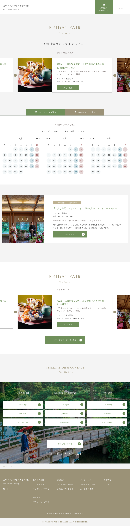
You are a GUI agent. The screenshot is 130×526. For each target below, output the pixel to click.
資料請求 (22, 414)
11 (32, 155)
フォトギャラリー (87, 484)
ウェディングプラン (41, 489)
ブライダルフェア (40, 484)
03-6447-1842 (70, 454)
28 (10, 172)
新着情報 (107, 480)
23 (21, 166)
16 (21, 161)
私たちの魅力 (38, 480)
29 (15, 172)
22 (15, 166)
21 (10, 166)
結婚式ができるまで (65, 489)
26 (37, 166)
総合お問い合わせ (65, 444)
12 (37, 155)
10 (26, 155)
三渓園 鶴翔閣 (52, 514)
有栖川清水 (78, 514)
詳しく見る (68, 88)
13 (5, 161)
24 (26, 166)
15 (15, 161)
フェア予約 (22, 405)
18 (32, 161)
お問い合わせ (22, 422)
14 (10, 161)
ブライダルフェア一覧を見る (65, 340)
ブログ (106, 484)
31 (81, 172)
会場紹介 (60, 480)
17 (26, 161)
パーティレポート (87, 480)
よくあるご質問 (86, 489)
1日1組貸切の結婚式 (65, 484)
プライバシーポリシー (42, 502)
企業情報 (36, 497)
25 (32, 166)
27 (5, 172)
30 (21, 172)
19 (37, 161)
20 (5, 166)
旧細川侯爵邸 (66, 514)
